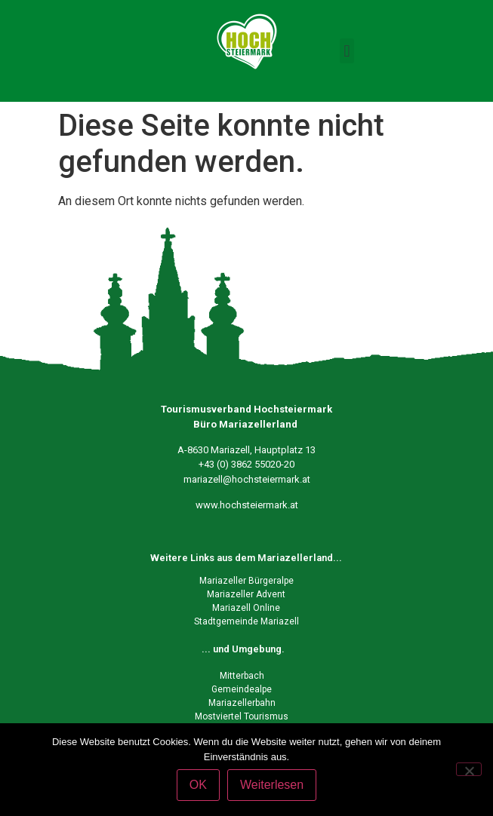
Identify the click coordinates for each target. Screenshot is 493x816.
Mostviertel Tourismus (241, 716)
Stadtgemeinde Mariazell (246, 621)
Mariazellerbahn (242, 703)
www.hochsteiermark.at (247, 505)
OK (198, 784)
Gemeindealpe (241, 689)
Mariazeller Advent (246, 594)
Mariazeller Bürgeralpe (246, 580)
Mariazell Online (246, 608)
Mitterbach (242, 675)
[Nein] (469, 769)
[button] (347, 50)
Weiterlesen (272, 784)
